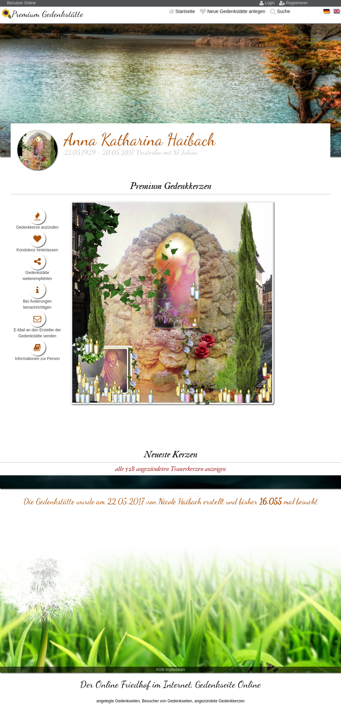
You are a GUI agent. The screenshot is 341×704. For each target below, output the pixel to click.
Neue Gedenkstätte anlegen (236, 11)
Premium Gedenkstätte (47, 14)
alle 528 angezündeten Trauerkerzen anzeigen (170, 469)
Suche (283, 11)
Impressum (175, 669)
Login (270, 3)
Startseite (185, 11)
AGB (160, 669)
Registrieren (297, 3)
